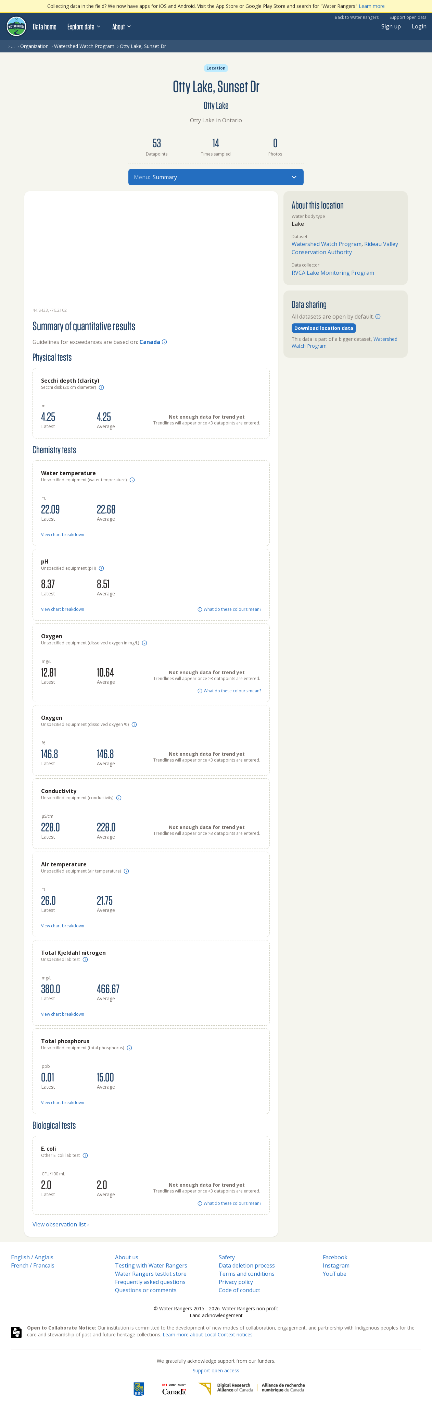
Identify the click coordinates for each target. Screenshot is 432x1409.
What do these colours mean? (229, 609)
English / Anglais (32, 1257)
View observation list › (61, 1224)
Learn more (372, 6)
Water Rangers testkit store (151, 1273)
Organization (34, 46)
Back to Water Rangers (357, 17)
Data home (44, 26)
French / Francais (32, 1265)
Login (419, 26)
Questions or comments (146, 1290)
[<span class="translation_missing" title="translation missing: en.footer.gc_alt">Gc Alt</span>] (174, 1389)
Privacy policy (236, 1282)
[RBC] (139, 1389)
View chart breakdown (62, 534)
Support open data (408, 17)
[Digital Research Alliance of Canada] (251, 1389)
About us (126, 1257)
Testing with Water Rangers (151, 1265)
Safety (227, 1257)
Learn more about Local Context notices (208, 1334)
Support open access (216, 1370)
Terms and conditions (247, 1273)
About (122, 26)
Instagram (336, 1265)
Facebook (335, 1257)
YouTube (334, 1273)
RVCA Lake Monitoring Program (333, 272)
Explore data (84, 26)
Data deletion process (247, 1265)
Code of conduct (239, 1290)
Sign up (391, 26)
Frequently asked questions (150, 1282)
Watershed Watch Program (84, 46)
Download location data (323, 328)
